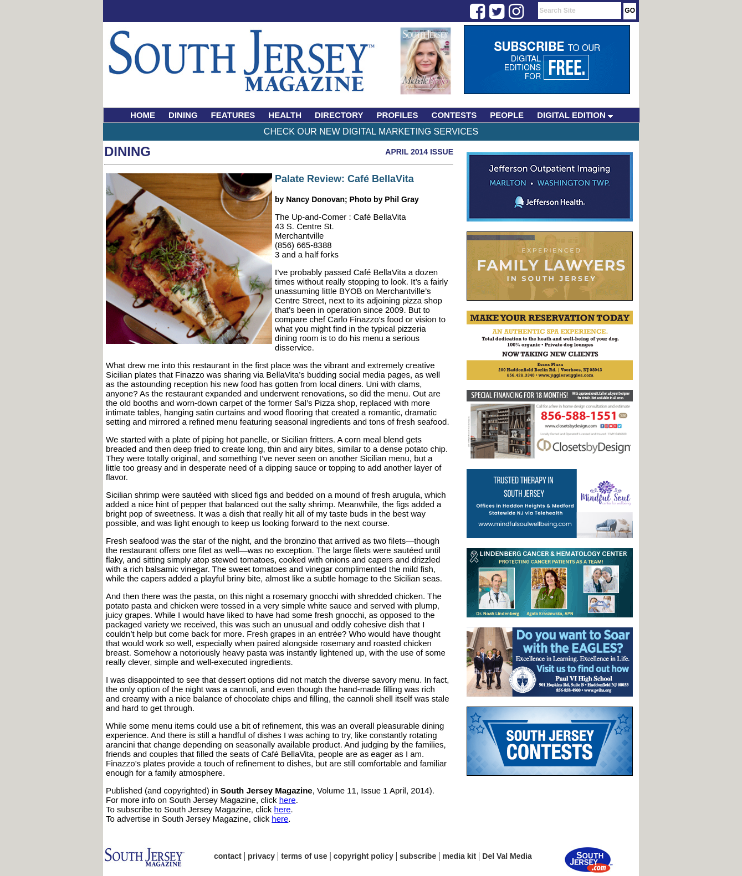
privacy (261, 856)
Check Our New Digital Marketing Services (371, 131)
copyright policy (363, 856)
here (287, 800)
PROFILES (397, 115)
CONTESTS (454, 115)
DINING (183, 115)
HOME (142, 115)
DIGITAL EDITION (575, 115)
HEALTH (284, 115)
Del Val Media (506, 856)
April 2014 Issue (419, 151)
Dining (127, 151)
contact (228, 856)
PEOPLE (507, 115)
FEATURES (233, 115)
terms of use (304, 856)
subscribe (418, 856)
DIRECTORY (339, 115)
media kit (459, 856)
